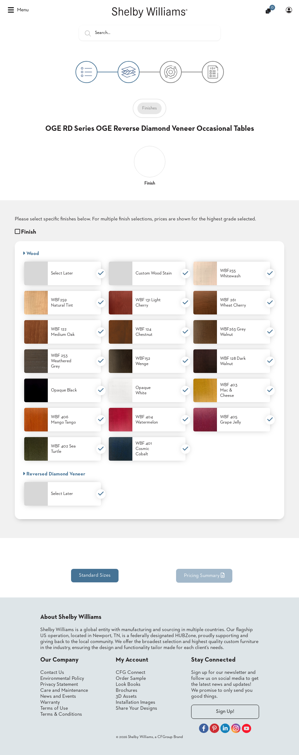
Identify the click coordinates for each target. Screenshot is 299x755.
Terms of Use (54, 708)
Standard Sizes (95, 575)
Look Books (128, 684)
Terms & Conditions (61, 714)
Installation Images (135, 702)
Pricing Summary (204, 575)
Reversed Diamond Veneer (54, 474)
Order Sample (131, 678)
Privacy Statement (59, 684)
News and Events (58, 696)
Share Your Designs (136, 708)
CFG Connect (130, 672)
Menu (18, 10)
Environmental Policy (62, 678)
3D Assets (126, 696)
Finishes (149, 108)
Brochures (126, 690)
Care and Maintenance (64, 690)
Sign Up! (225, 711)
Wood (31, 253)
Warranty (50, 702)
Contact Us (52, 672)
